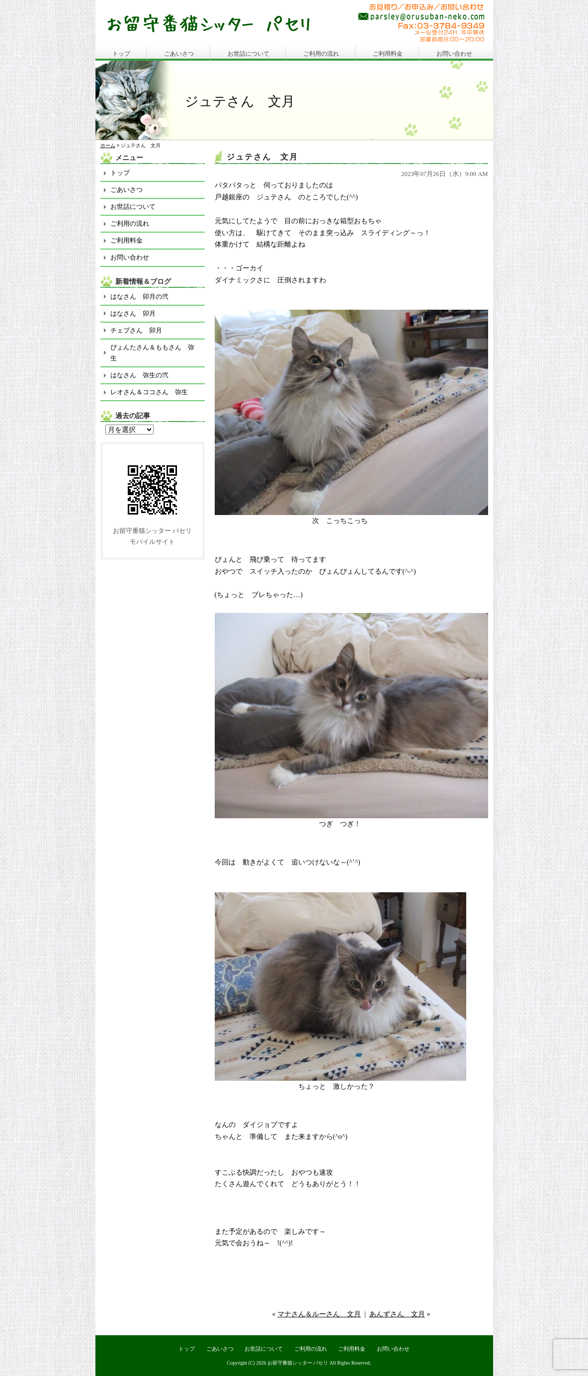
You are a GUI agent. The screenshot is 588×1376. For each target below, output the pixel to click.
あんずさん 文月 (397, 1314)
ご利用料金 (388, 53)
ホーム (107, 145)
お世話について (248, 53)
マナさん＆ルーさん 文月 (319, 1314)
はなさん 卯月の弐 (139, 296)
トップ (121, 53)
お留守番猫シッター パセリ (298, 1363)
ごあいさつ (179, 53)
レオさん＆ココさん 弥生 (149, 392)
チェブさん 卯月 (136, 330)
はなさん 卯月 (133, 313)
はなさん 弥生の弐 (139, 375)
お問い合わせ (454, 53)
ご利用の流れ (321, 53)
